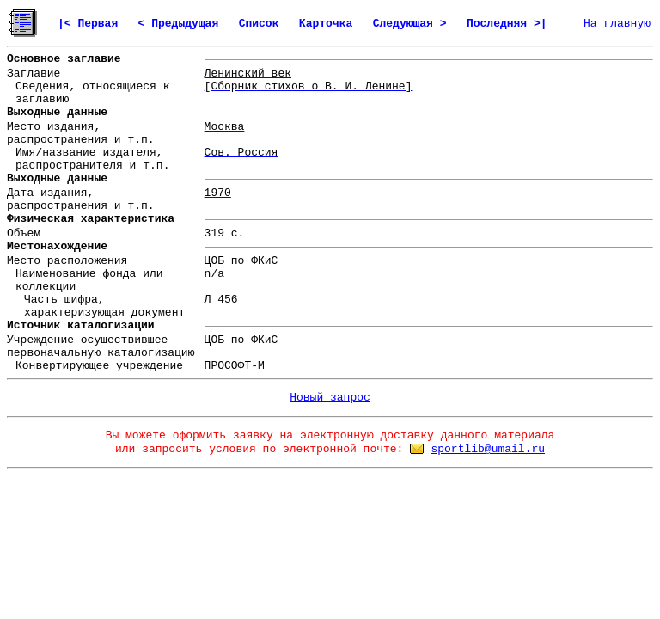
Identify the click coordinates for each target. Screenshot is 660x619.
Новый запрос (330, 397)
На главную (617, 23)
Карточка (325, 23)
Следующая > (410, 23)
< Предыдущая (178, 23)
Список (259, 23)
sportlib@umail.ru (488, 449)
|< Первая (88, 23)
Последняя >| (507, 23)
